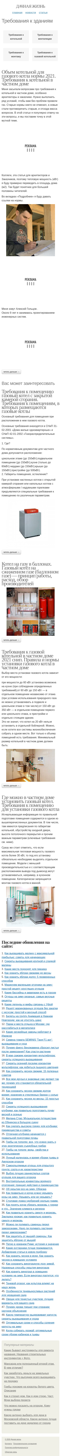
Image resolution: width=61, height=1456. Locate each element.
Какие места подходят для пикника (26, 969)
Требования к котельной (16, 37)
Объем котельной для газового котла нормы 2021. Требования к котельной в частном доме (29, 78)
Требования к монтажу (16, 54)
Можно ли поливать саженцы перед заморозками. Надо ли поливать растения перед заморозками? (27, 1228)
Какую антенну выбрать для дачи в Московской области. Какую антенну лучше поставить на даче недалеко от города (30, 1419)
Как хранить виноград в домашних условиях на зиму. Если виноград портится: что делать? (30, 1275)
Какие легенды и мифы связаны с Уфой (29, 1004)
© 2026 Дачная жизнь (13, 1439)
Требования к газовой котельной (45, 54)
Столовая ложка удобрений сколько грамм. (32, 1200)
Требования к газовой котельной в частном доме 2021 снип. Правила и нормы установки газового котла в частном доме (30, 659)
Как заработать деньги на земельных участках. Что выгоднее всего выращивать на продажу (29, 1377)
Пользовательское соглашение (25, 1444)
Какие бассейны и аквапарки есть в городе (30, 992)
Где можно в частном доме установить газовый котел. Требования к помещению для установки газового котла (30, 803)
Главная (17, 12)
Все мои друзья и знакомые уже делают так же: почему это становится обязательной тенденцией (30, 1083)
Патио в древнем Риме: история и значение (32, 1244)
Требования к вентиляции (45, 37)
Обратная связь (11, 1452)
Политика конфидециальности (16, 1447)
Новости (30, 12)
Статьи (43, 12)
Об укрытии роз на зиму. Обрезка (26, 1189)
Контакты (8, 1444)
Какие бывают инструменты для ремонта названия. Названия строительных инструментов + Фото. (29, 1354)
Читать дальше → (11, 372)
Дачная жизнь (30, 6)
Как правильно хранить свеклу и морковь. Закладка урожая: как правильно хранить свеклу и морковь (29, 1216)
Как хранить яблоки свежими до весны (28, 973)
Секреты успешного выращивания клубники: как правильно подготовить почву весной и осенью (28, 1110)
